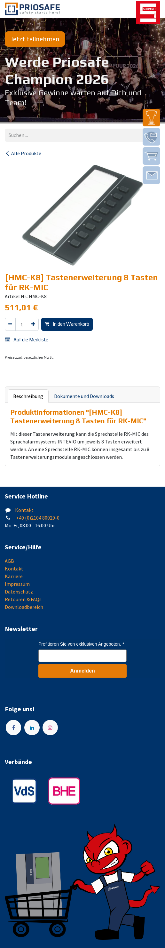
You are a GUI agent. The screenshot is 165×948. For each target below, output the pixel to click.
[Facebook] (13, 727)
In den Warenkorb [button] (67, 324)
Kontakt (24, 510)
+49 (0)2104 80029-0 (37, 517)
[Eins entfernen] (10, 324)
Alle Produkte (23, 153)
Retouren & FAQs (23, 599)
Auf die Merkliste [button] (26, 339)
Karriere (14, 576)
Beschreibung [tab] (28, 396)
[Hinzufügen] (33, 324)
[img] (151, 117)
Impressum (17, 584)
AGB (9, 561)
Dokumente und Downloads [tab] (84, 396)
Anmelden (82, 670)
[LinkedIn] (32, 727)
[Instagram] (50, 727)
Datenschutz (19, 591)
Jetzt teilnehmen (34, 39)
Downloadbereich (24, 607)
